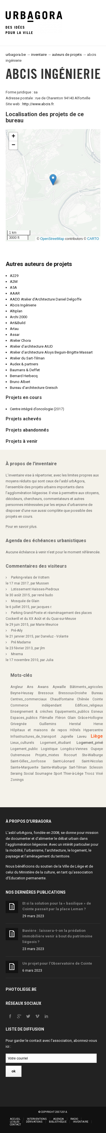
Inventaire (80, 1121)
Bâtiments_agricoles (86, 687)
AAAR (15, 293)
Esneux (97, 712)
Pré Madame (21, 642)
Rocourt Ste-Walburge (83, 755)
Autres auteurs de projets (39, 264)
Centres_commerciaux (28, 699)
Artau (14, 329)
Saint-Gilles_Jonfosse (28, 761)
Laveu (81, 736)
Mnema (17, 654)
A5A (13, 287)
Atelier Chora (20, 340)
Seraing (16, 774)
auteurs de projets (67, 54)
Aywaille (59, 687)
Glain (72, 718)
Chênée (83, 699)
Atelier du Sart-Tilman (27, 358)
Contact (15, 1124)
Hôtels (75, 730)
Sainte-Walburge (54, 767)
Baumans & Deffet (25, 370)
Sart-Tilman (78, 767)
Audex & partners (24, 364)
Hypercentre (93, 730)
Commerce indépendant (36, 705)
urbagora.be (16, 54)
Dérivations (34, 1121)
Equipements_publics (72, 712)
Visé (99, 774)
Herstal (75, 724)
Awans (43, 687)
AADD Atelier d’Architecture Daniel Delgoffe (45, 299)
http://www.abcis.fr (37, 104)
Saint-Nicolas (92, 761)
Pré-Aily (17, 630)
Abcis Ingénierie (23, 305)
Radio (74, 1119)
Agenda (58, 1119)
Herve (98, 724)
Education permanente (27, 878)
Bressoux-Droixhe (73, 693)
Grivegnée (18, 724)
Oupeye (97, 749)
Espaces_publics (24, 718)
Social (29, 774)
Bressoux (45, 693)
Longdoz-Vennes (74, 749)
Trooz (89, 774)
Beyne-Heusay (21, 693)
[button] (53, 179)
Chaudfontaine (62, 699)
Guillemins (47, 724)
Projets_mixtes (47, 755)
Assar (15, 334)
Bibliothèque (57, 1121)
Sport (58, 774)
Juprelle (66, 736)
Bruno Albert (20, 382)
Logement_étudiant (55, 743)
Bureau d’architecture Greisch (34, 388)
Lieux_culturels (22, 743)
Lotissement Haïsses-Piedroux (35, 589)
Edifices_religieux (89, 705)
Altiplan (16, 311)
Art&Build (17, 323)
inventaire (39, 54)
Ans (30, 687)
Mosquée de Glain (25, 601)
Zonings (17, 780)
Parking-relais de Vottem (30, 577)
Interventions (37, 1119)
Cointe (97, 699)
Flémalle (46, 718)
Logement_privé (90, 742)
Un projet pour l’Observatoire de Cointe (57, 963)
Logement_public (24, 749)
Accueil (15, 1119)
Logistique (49, 749)
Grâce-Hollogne (90, 718)
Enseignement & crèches (31, 712)
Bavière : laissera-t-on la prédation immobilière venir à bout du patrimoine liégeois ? (57, 936)
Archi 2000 (18, 317)
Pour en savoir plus (21, 526)
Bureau (97, 693)
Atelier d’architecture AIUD (31, 346)
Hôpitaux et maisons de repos (38, 730)
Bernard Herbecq (24, 376)
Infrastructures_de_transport (33, 736)
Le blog (15, 1121)
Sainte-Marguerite (24, 767)
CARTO (93, 239)
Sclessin (96, 767)
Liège (97, 736)
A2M (14, 281)
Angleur (16, 687)
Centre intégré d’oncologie (31, 409)
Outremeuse (20, 755)
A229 (14, 276)
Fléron (60, 718)
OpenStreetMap (52, 239)
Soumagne (43, 774)
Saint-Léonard (64, 761)
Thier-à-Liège (73, 774)
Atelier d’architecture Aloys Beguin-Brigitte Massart (51, 352)
